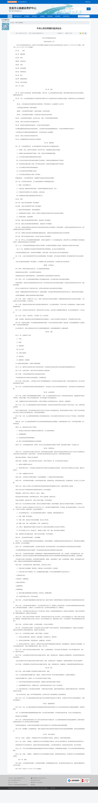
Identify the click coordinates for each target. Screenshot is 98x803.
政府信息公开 (17, 16)
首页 (9, 16)
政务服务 (55, 16)
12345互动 (64, 16)
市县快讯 (33, 16)
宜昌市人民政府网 (12, 1)
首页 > (16, 22)
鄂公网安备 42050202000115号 (38, 791)
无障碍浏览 (87, 1)
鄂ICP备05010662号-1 (35, 793)
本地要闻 (26, 16)
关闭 (5, 19)
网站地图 (33, 798)
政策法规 (21, 22)
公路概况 (41, 16)
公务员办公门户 (82, 16)
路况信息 (48, 16)
